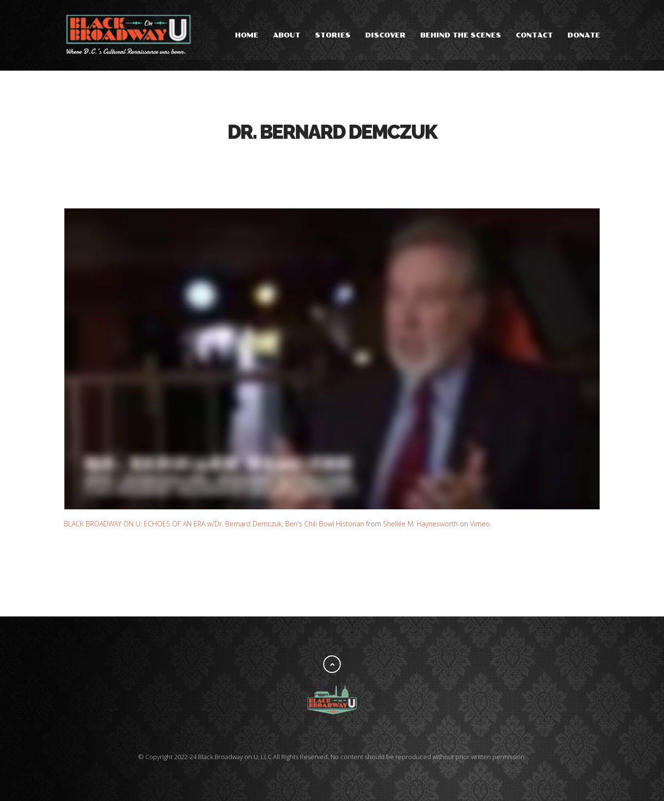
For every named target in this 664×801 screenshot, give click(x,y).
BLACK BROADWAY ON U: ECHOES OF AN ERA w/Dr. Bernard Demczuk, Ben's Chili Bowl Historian (214, 523)
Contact (534, 35)
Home (246, 35)
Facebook (302, 162)
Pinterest (361, 162)
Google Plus (341, 162)
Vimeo (480, 523)
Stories (333, 35)
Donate (583, 35)
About (286, 35)
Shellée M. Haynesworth (420, 523)
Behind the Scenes (460, 35)
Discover (385, 35)
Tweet (322, 162)
